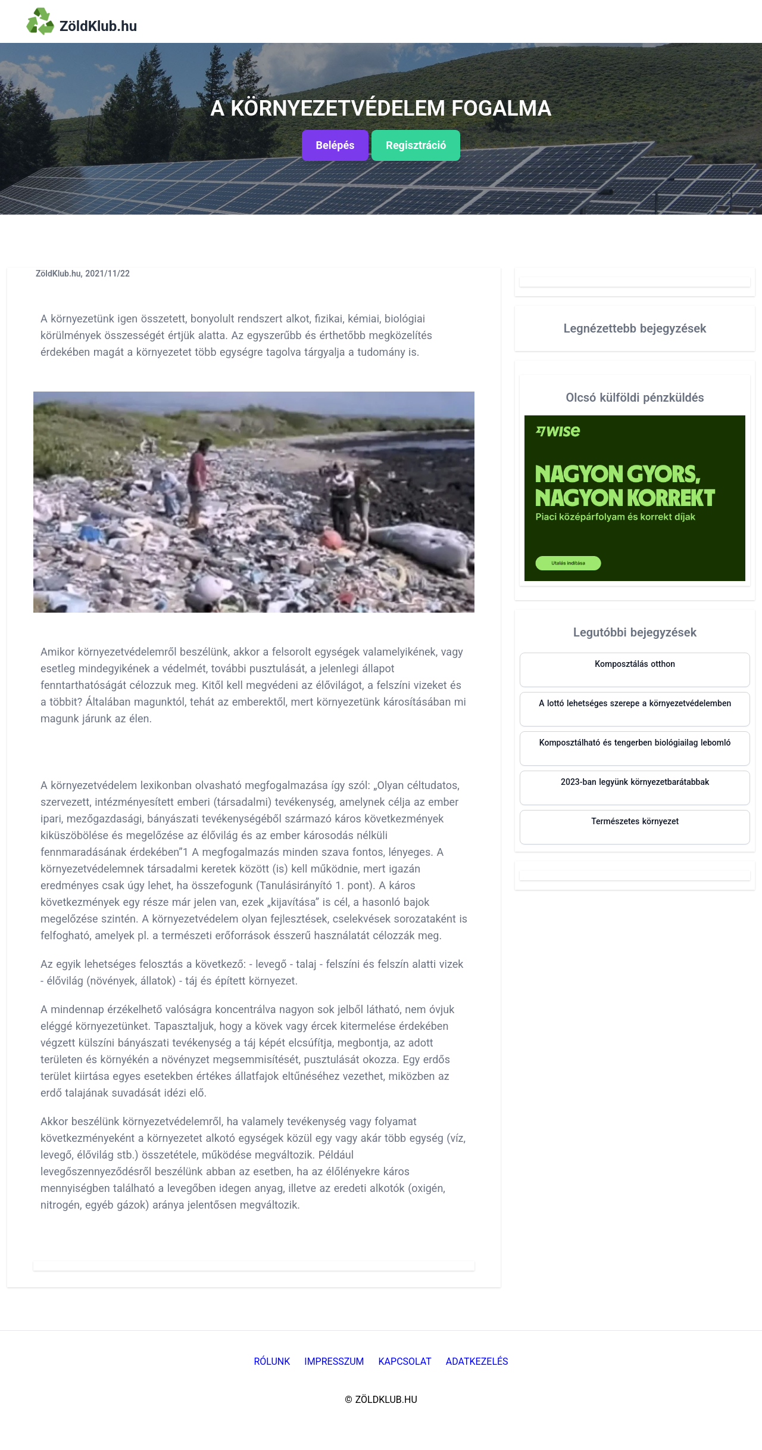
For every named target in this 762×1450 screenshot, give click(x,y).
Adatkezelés (477, 1361)
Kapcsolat (405, 1361)
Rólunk (272, 1361)
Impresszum (334, 1361)
